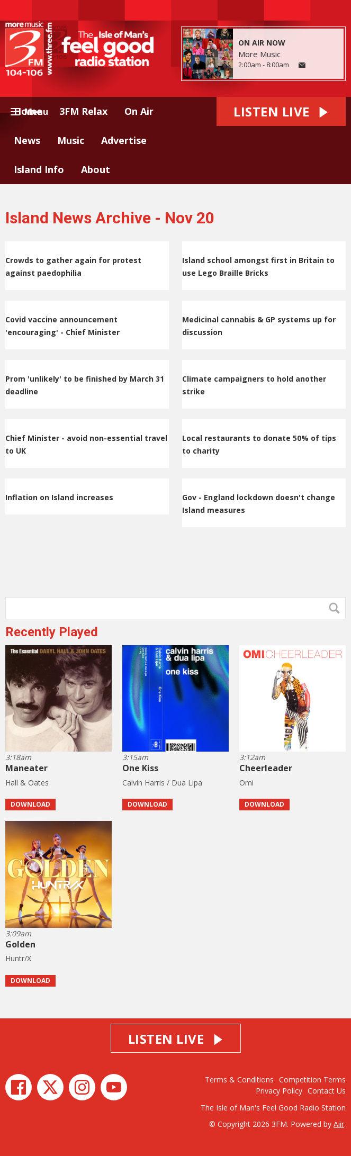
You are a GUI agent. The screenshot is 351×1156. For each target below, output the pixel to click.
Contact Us (327, 1091)
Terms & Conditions (239, 1079)
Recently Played (51, 632)
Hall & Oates (27, 783)
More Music (259, 54)
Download (30, 804)
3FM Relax (83, 111)
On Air (139, 111)
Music (70, 140)
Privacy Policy (279, 1091)
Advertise (124, 140)
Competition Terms (312, 1079)
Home (28, 111)
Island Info (39, 169)
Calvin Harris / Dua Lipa (162, 783)
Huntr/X (18, 958)
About (95, 169)
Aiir (339, 1124)
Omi (246, 783)
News (27, 140)
